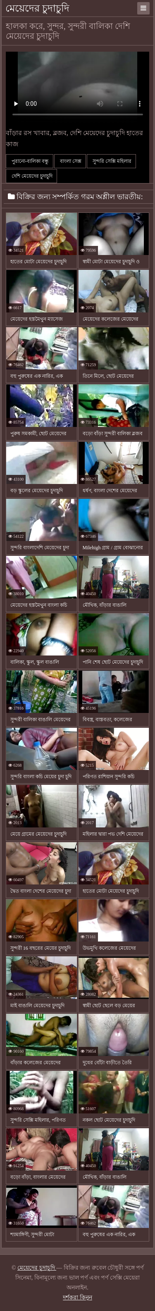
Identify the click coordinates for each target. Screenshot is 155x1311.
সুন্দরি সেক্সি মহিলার (111, 161)
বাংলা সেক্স (70, 161)
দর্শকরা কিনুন (77, 1297)
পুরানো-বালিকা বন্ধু (29, 161)
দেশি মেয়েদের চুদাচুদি (31, 176)
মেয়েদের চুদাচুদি (37, 8)
